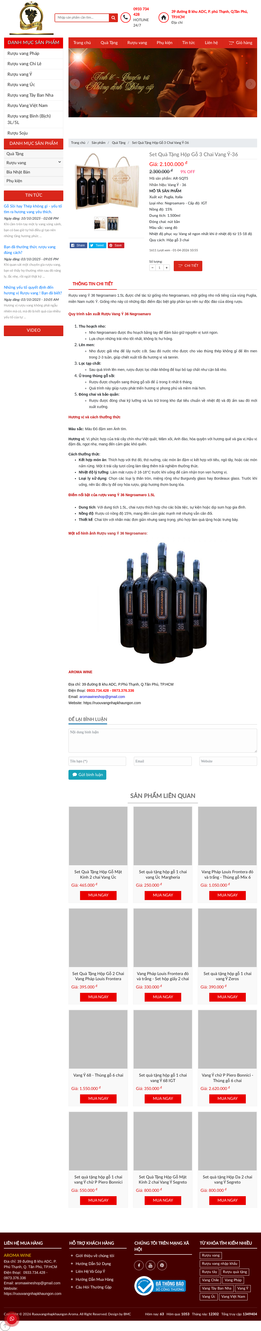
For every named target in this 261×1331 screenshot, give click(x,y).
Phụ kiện (164, 43)
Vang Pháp (233, 1280)
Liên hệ (211, 43)
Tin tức (188, 43)
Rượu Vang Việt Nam (27, 105)
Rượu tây (209, 1272)
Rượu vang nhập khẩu (219, 1264)
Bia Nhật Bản (18, 172)
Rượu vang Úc (21, 84)
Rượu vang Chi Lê (24, 64)
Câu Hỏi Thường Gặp (90, 1287)
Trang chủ (82, 43)
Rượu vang (137, 43)
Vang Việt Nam (233, 1297)
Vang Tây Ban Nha (216, 1288)
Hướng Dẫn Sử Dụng (90, 1264)
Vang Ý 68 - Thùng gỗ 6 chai (98, 1075)
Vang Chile (210, 1280)
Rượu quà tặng (235, 1272)
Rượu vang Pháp (23, 53)
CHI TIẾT (188, 266)
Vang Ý (242, 1288)
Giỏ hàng (240, 43)
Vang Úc (208, 1297)
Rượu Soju (17, 133)
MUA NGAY (98, 895)
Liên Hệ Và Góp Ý (87, 1272)
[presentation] (75, 84)
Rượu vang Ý (19, 74)
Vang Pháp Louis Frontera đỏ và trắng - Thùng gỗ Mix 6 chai (227, 877)
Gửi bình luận (87, 775)
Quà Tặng (109, 43)
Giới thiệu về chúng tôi (91, 1256)
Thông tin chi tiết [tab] (93, 284)
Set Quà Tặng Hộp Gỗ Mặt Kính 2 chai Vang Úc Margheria (98, 877)
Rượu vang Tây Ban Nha (30, 95)
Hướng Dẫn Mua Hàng (91, 1280)
